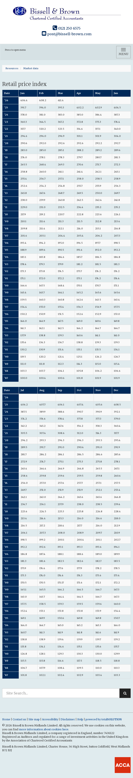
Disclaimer (68, 719)
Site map (34, 719)
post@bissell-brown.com (66, 34)
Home (6, 719)
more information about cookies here (43, 729)
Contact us (19, 719)
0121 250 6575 (67, 28)
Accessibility (50, 719)
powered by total (104, 719)
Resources (11, 68)
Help (80, 719)
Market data (30, 68)
